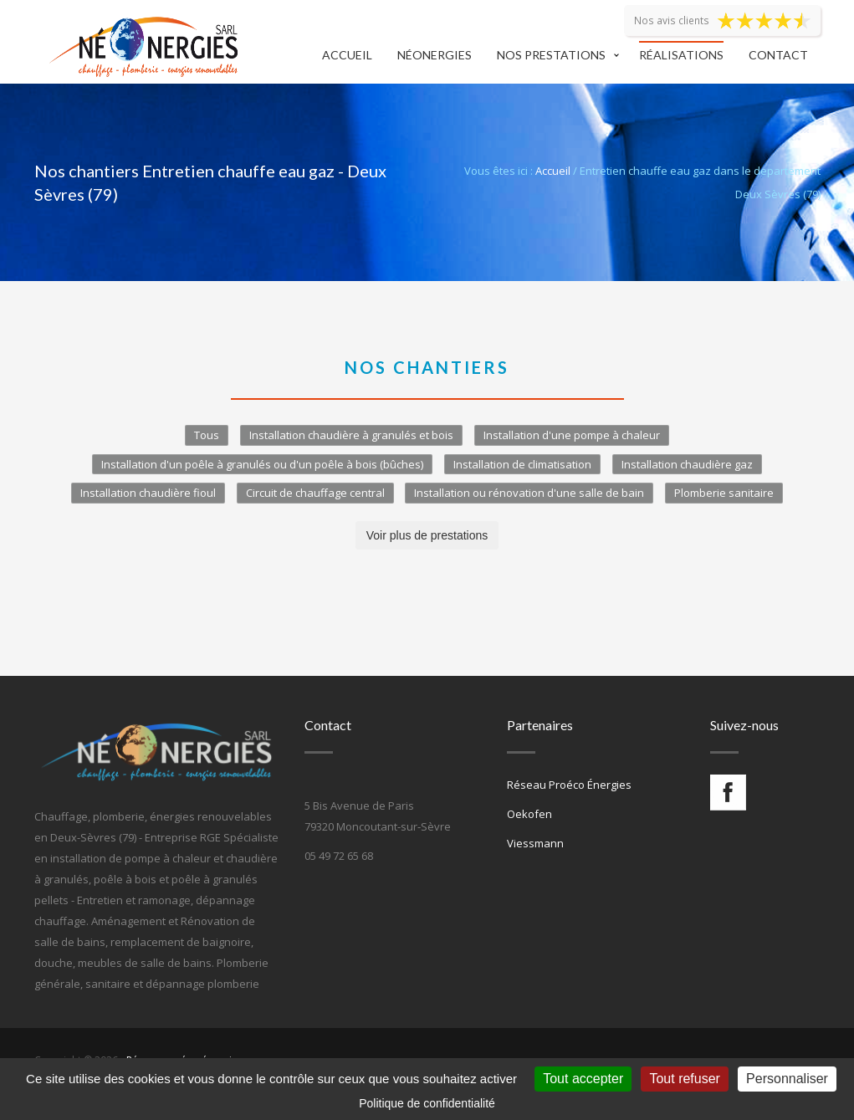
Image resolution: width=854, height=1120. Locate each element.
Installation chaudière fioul (148, 492)
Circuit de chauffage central (315, 492)
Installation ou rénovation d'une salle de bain (529, 492)
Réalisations (681, 55)
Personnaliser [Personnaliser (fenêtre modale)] (787, 1078)
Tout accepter (583, 1078)
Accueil (347, 55)
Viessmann (535, 843)
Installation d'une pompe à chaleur (571, 434)
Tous (206, 434)
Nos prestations (551, 55)
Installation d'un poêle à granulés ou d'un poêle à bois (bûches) (262, 464)
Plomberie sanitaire (724, 492)
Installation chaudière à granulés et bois (351, 434)
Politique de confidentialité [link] (427, 1103)
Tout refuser (684, 1078)
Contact (778, 55)
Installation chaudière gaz (687, 464)
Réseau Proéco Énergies (569, 784)
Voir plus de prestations (427, 535)
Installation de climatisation (522, 464)
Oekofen (529, 813)
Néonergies (434, 55)
